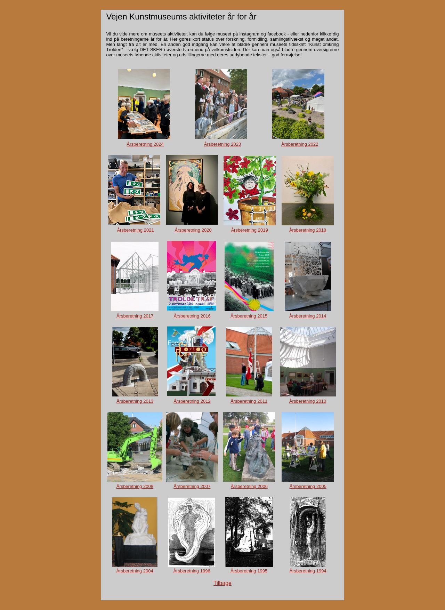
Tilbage (222, 583)
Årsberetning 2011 (248, 401)
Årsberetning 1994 (307, 570)
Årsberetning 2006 (249, 486)
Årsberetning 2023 (222, 144)
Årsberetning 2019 (249, 230)
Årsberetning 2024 (145, 144)
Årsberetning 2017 (134, 316)
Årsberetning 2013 (134, 401)
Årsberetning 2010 (307, 401)
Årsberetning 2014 (307, 316)
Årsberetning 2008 (134, 486)
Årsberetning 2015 (248, 316)
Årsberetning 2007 (191, 486)
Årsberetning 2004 (134, 570)
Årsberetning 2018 (307, 230)
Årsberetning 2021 (135, 230)
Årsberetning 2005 (308, 486)
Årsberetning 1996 (191, 570)
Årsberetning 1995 (248, 570)
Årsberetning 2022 (299, 144)
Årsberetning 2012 (191, 401)
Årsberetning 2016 (191, 316)
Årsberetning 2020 (193, 230)
